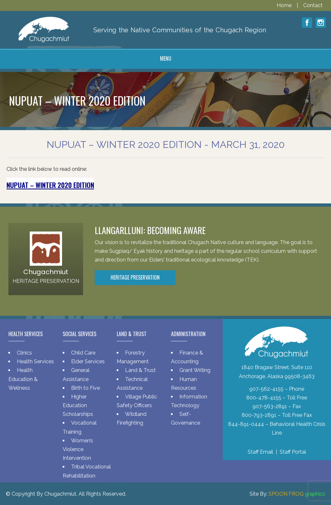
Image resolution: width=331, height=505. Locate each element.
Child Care (83, 353)
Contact (313, 5)
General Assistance (76, 374)
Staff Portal (293, 452)
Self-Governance (185, 418)
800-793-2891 (259, 415)
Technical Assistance (132, 383)
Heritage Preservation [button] (135, 277)
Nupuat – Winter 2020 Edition (50, 185)
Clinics (24, 353)
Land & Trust (140, 370)
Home (285, 5)
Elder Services (88, 361)
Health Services (35, 361)
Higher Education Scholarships (78, 405)
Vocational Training (80, 427)
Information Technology (189, 401)
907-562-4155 (266, 389)
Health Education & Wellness (22, 379)
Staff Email (260, 452)
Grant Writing (194, 370)
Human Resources (184, 383)
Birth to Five (85, 388)
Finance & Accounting (187, 357)
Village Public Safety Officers (137, 401)
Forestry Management (133, 357)
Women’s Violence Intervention (78, 449)
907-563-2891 (269, 406)
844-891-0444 (246, 424)
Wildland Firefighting (131, 418)
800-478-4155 (263, 398)
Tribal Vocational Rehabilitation (87, 471)
